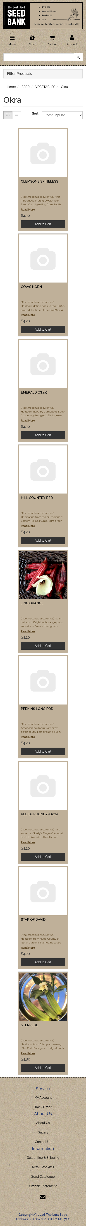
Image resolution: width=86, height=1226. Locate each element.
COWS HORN (31, 287)
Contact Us (43, 1142)
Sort (35, 113)
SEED (26, 87)
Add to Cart (43, 224)
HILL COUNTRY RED (37, 498)
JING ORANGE (32, 603)
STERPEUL (29, 1025)
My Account (43, 1097)
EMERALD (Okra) (34, 392)
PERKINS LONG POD (37, 709)
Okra (64, 87)
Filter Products (19, 74)
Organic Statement (43, 1186)
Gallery (43, 1132)
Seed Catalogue (43, 1176)
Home (11, 87)
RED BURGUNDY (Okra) (39, 814)
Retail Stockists (43, 1167)
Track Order (43, 1107)
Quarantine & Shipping (43, 1157)
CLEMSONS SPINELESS (39, 181)
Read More (28, 209)
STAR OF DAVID (33, 920)
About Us (43, 1123)
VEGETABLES (45, 87)
